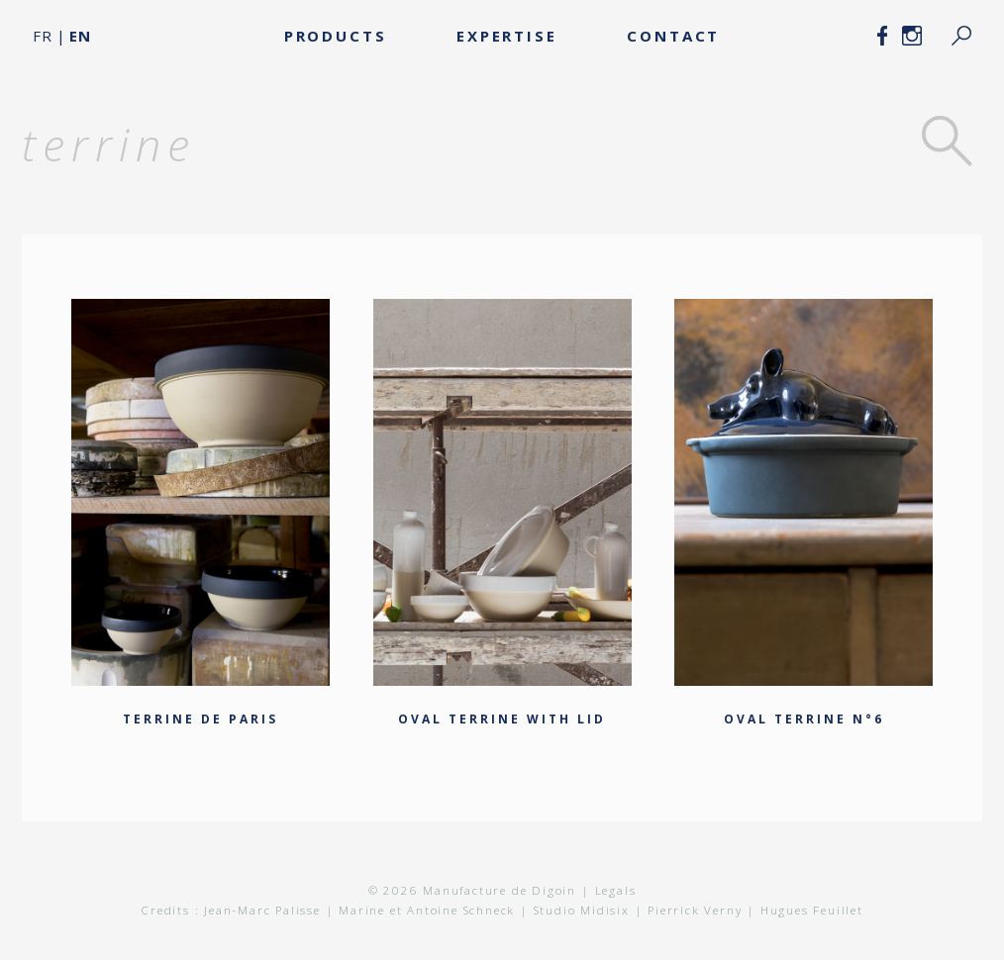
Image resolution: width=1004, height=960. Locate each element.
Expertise (506, 36)
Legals (616, 890)
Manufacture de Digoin (497, 890)
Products (335, 36)
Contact (673, 36)
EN (80, 36)
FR (42, 36)
